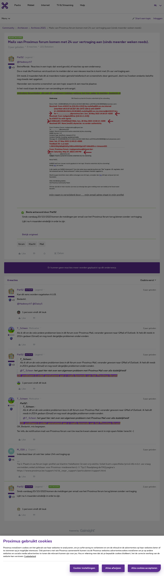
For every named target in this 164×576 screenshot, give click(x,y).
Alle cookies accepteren (144, 568)
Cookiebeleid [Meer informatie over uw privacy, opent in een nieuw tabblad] (30, 556)
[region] (82, 556)
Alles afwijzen (113, 568)
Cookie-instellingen (84, 568)
